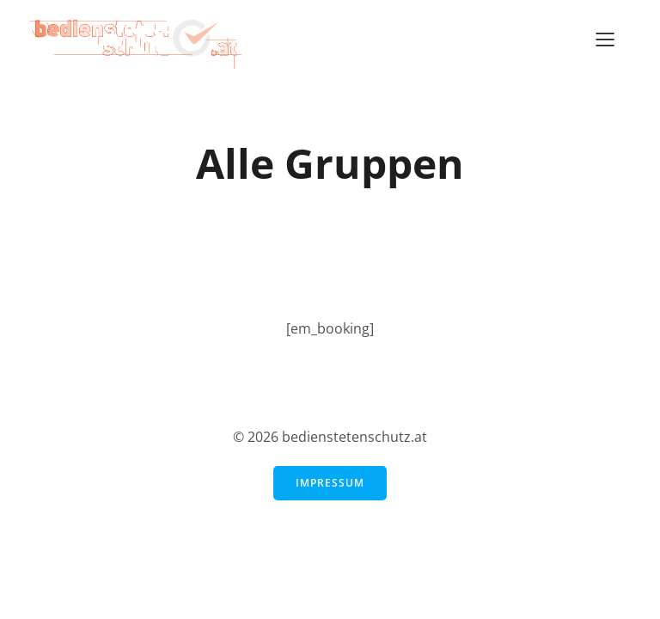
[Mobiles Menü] (605, 38)
